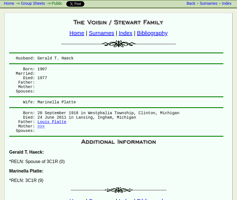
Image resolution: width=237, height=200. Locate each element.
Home (9, 3)
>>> (41, 126)
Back (191, 3)
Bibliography (152, 33)
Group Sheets (33, 3)
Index (226, 3)
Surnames (209, 3)
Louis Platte (52, 122)
